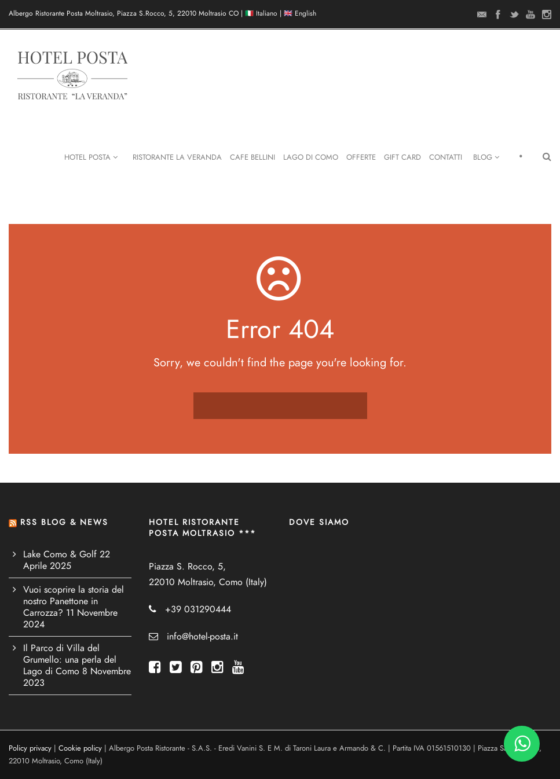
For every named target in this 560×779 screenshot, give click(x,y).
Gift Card (402, 157)
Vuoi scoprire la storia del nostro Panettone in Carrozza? (73, 601)
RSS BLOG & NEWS (64, 522)
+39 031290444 (198, 609)
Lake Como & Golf (60, 554)
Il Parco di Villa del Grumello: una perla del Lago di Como (69, 660)
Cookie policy (80, 748)
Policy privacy (30, 748)
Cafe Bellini (252, 157)
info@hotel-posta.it (202, 636)
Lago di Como (310, 157)
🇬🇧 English (300, 13)
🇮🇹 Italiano (261, 13)
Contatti (445, 157)
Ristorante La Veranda (177, 157)
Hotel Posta (91, 157)
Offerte (361, 157)
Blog (486, 157)
